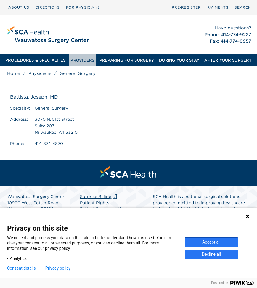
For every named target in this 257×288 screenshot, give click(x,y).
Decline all (211, 254)
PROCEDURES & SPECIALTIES (35, 60)
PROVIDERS (82, 60)
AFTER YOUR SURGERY (228, 60)
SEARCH (242, 7)
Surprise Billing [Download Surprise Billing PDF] (99, 196)
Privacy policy (57, 268)
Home (13, 73)
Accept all (211, 242)
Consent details (21, 268)
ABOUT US (18, 7)
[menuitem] (19, 7)
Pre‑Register (186, 7)
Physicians (39, 73)
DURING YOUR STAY (179, 60)
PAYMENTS (218, 7)
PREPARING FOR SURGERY (126, 60)
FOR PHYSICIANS (83, 7)
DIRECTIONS (48, 7)
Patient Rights (94, 202)
